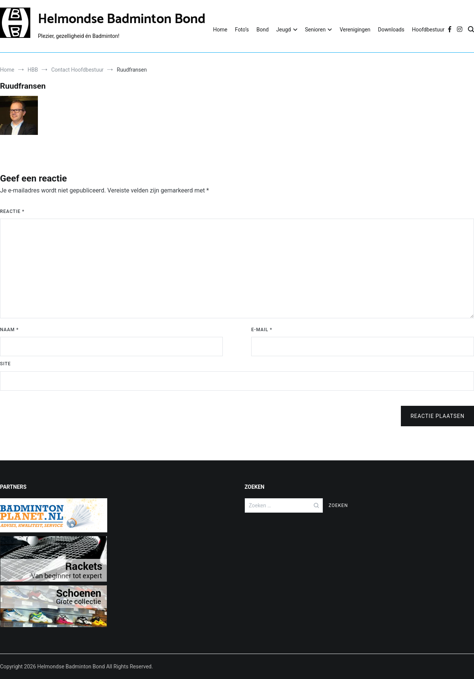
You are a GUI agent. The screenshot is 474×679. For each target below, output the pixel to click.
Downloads (391, 30)
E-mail (261, 329)
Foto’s (242, 30)
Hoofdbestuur (428, 30)
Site (5, 363)
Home (220, 30)
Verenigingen (354, 30)
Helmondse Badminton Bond (121, 19)
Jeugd (283, 30)
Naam (9, 329)
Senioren (315, 30)
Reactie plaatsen (437, 416)
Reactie (12, 211)
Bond (263, 30)
